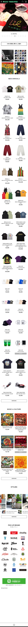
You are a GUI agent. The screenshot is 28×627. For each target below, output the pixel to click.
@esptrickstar (4, 588)
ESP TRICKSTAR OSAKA (6, 604)
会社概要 (17, 618)
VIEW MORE (14, 400)
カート (26, 1)
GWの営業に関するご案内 (14, 43)
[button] (2, 15)
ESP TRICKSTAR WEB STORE (10, 2)
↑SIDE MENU (1, 2)
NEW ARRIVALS (14, 79)
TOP (14, 597)
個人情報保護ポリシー (19, 622)
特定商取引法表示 (18, 620)
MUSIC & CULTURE (14, 409)
